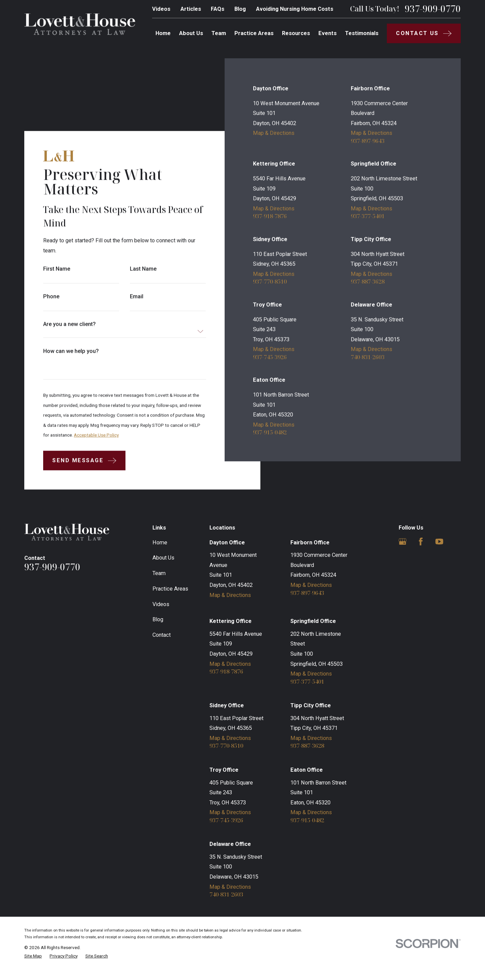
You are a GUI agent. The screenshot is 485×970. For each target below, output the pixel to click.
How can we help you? (71, 351)
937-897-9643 (367, 141)
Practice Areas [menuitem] (254, 33)
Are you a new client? (69, 324)
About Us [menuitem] (191, 33)
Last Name (143, 269)
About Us (163, 557)
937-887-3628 (367, 281)
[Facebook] (421, 541)
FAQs (217, 9)
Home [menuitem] (163, 33)
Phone (51, 296)
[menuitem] (33, 956)
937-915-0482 (270, 432)
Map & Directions (273, 133)
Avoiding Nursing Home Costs (294, 9)
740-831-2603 (367, 357)
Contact (161, 635)
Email (136, 296)
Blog (240, 9)
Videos (161, 9)
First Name (56, 269)
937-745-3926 (270, 357)
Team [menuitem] (218, 33)
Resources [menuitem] (296, 33)
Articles (190, 9)
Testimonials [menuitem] (361, 33)
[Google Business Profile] (402, 541)
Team (159, 573)
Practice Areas (170, 589)
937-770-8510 (270, 281)
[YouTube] (439, 541)
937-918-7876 (270, 216)
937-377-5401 (367, 216)
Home (159, 542)
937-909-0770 (433, 8)
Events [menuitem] (327, 33)
